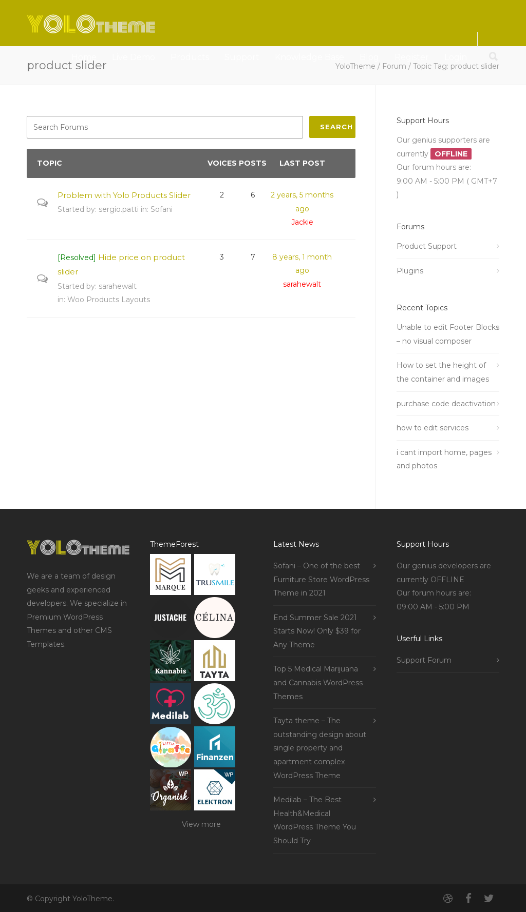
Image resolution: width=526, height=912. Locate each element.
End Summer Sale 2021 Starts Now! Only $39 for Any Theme (317, 631)
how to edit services (432, 427)
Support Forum (424, 660)
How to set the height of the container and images (443, 372)
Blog (369, 57)
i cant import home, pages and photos (444, 459)
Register (411, 57)
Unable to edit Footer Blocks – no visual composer (448, 334)
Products (190, 57)
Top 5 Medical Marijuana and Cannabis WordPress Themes (318, 682)
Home (84, 57)
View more (201, 824)
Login (455, 57)
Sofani (162, 209)
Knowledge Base (309, 57)
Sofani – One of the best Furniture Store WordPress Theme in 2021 (321, 579)
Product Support (427, 246)
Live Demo (133, 57)
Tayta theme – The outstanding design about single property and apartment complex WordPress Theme (319, 748)
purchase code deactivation (446, 403)
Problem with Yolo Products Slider (124, 195)
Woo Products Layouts (108, 299)
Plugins (410, 270)
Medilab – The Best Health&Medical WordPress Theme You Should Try (314, 820)
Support (241, 57)
